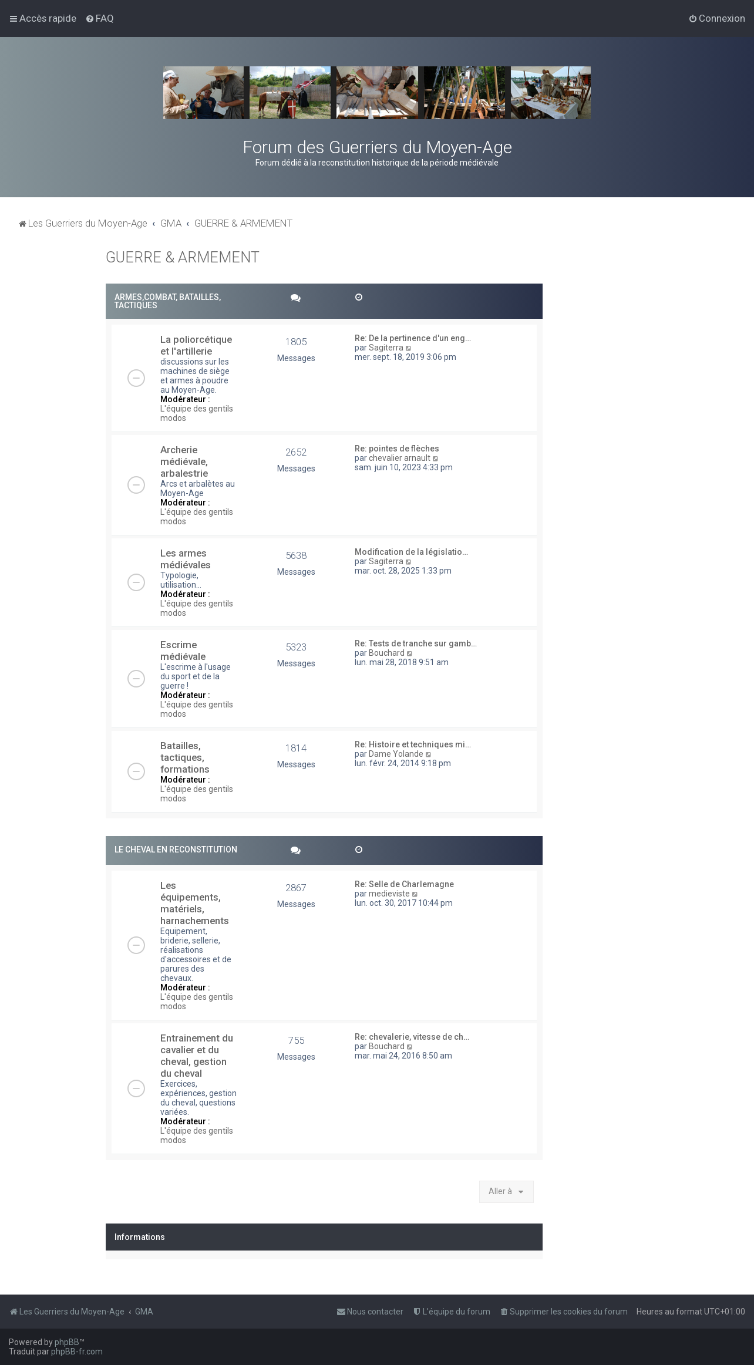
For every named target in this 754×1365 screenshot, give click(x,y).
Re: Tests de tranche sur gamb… (416, 643)
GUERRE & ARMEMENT (183, 257)
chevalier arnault (399, 458)
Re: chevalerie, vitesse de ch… (412, 1037)
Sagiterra (386, 347)
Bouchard (387, 653)
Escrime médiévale (183, 650)
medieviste (389, 893)
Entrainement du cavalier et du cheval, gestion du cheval (196, 1055)
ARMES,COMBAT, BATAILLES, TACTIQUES (168, 301)
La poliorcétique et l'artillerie (196, 345)
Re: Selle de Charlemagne (404, 884)
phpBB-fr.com (77, 1351)
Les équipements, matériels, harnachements (194, 902)
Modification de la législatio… (411, 552)
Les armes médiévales (185, 559)
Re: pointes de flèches (397, 448)
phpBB (67, 1342)
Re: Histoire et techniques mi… (413, 744)
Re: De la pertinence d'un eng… (413, 338)
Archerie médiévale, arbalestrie (184, 461)
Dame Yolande (396, 754)
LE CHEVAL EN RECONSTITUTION (176, 849)
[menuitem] (99, 18)
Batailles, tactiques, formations (185, 757)
